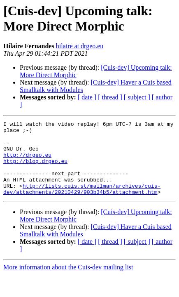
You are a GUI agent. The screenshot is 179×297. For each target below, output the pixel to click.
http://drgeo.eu (27, 162)
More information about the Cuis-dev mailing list (68, 281)
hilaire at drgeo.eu (80, 46)
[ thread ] (110, 97)
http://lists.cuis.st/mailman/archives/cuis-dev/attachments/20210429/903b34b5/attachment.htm (81, 203)
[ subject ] (137, 97)
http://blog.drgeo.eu (35, 169)
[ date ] (87, 97)
